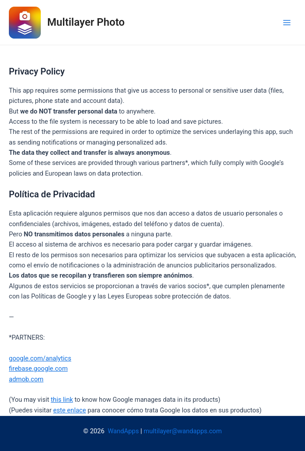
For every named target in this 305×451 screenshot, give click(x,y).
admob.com (26, 379)
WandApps (123, 431)
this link (62, 400)
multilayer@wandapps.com (183, 431)
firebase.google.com (38, 369)
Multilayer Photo (86, 22)
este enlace (69, 410)
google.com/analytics (40, 358)
